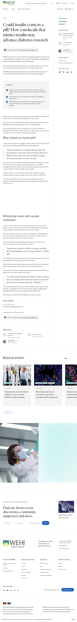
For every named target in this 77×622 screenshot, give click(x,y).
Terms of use (48, 619)
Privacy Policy (40, 619)
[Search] (37, 3)
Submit (46, 523)
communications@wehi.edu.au (66, 63)
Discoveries (62, 24)
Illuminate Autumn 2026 (65, 515)
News (4, 18)
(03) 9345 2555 (62, 546)
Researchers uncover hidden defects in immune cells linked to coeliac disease (16, 394)
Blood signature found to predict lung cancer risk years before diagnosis (47, 394)
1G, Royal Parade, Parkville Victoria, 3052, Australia (65, 541)
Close (73, 619)
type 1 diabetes (38, 74)
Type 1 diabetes (62, 21)
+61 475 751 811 (62, 60)
